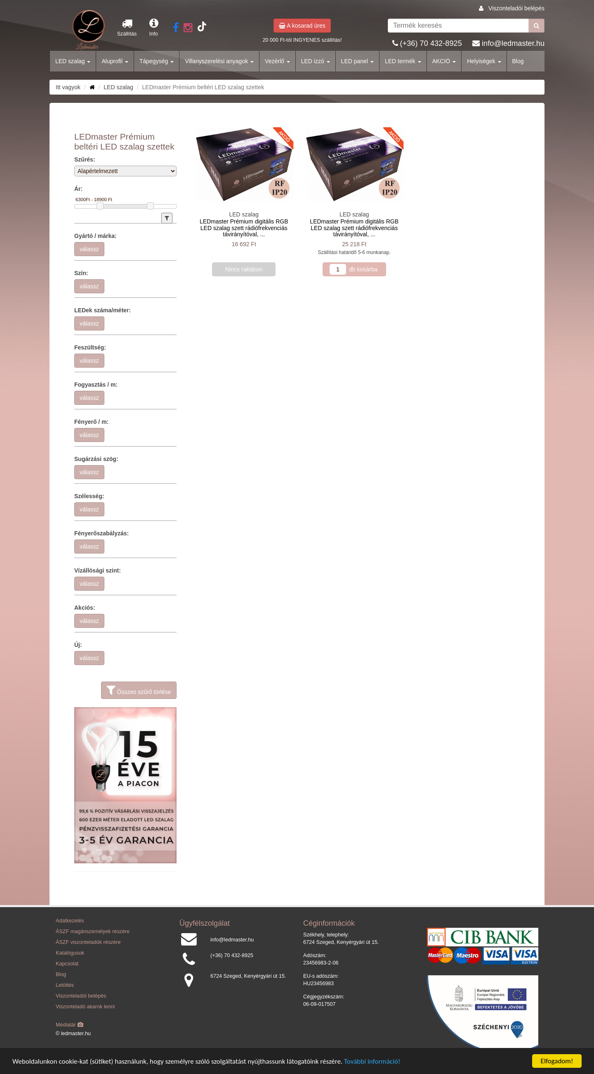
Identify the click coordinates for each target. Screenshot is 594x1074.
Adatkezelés (70, 921)
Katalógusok (70, 953)
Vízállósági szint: (97, 570)
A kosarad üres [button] (302, 25)
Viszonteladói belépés (516, 8)
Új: (78, 645)
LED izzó (315, 61)
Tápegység (156, 61)
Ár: (78, 188)
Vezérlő (277, 61)
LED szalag (72, 61)
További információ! (372, 1061)
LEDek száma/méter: (102, 310)
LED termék (403, 61)
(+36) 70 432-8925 (431, 43)
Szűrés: (84, 159)
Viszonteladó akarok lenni (85, 1007)
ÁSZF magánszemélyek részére (93, 931)
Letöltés (65, 985)
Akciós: (84, 607)
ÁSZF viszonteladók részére (88, 942)
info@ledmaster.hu (513, 43)
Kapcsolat (67, 964)
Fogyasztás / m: (96, 384)
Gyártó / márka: (95, 236)
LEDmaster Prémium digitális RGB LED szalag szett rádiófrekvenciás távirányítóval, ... (244, 228)
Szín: (81, 273)
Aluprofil (114, 61)
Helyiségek (484, 61)
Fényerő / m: (91, 421)
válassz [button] (89, 249)
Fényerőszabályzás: (101, 533)
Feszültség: (90, 347)
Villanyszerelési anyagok (219, 61)
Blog (518, 61)
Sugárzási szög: (96, 459)
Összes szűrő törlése (138, 690)
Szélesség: (89, 496)
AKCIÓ (444, 61)
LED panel (357, 61)
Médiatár (69, 1025)
